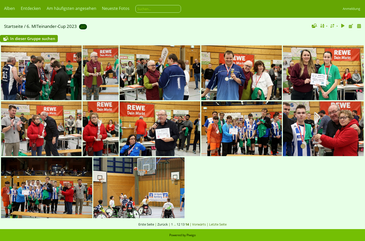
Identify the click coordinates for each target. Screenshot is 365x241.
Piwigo (191, 235)
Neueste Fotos (116, 8)
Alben (9, 8)
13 (183, 224)
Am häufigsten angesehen (71, 8)
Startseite (13, 26)
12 (178, 224)
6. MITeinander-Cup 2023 (52, 26)
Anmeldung (351, 8)
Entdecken (31, 8)
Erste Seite (146, 224)
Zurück (162, 224)
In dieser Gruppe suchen (32, 38)
